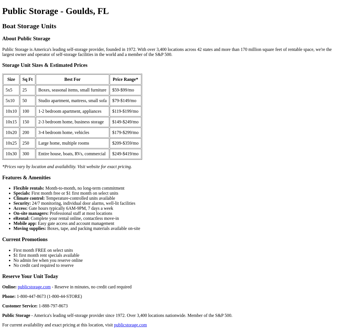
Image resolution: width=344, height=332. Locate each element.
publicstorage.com (34, 286)
